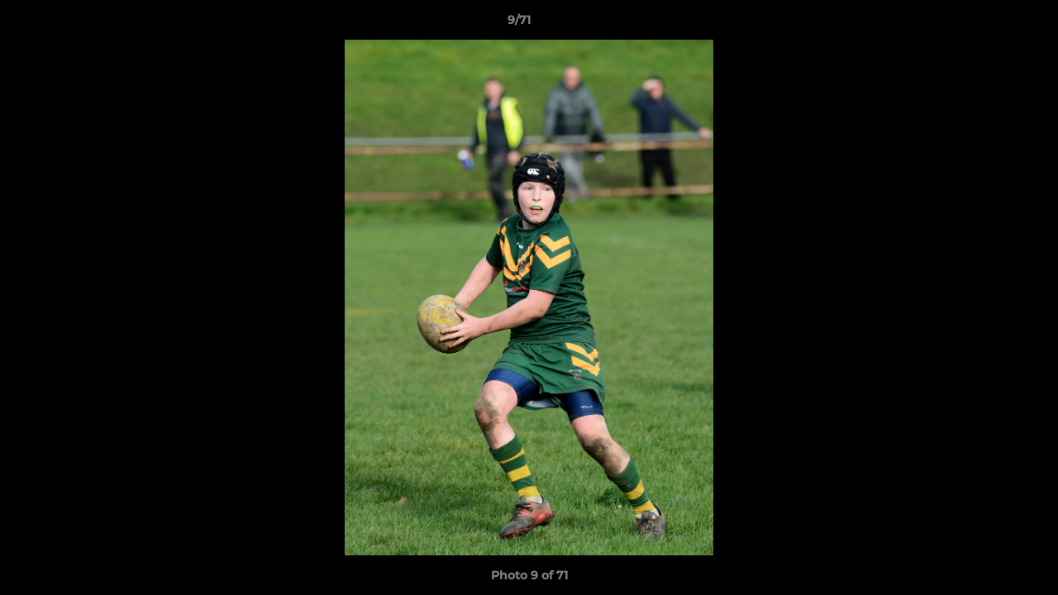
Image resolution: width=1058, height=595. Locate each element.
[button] (988, 24)
